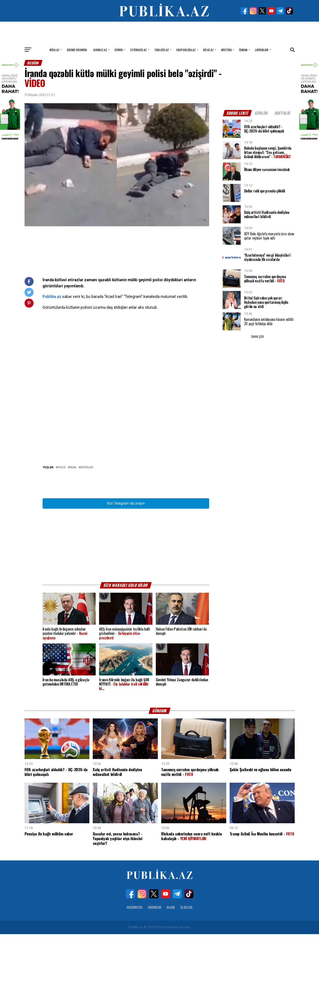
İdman (243, 49)
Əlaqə (171, 954)
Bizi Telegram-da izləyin (126, 550)
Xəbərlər (154, 954)
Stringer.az (138, 49)
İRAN (73, 514)
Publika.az (52, 296)
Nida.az (54, 49)
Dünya (119, 49)
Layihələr (261, 49)
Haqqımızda (135, 954)
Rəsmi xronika (77, 49)
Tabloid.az (161, 49)
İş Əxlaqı (186, 954)
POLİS (61, 514)
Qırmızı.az (100, 49)
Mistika (226, 49)
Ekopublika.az (186, 49)
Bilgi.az (208, 49)
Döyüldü (86, 514)
